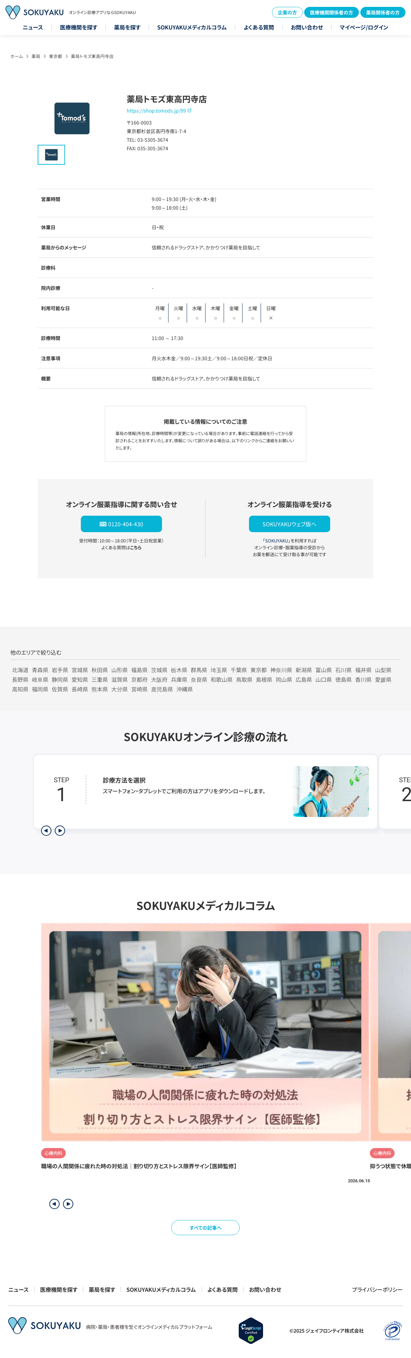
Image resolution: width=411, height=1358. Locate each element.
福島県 (139, 670)
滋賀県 (119, 679)
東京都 (55, 56)
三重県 (99, 679)
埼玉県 (219, 670)
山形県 (119, 670)
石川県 (343, 670)
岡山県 (284, 679)
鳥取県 (244, 679)
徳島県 (343, 679)
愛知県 (80, 679)
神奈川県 (281, 670)
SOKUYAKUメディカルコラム (192, 27)
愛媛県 (383, 679)
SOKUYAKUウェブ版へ (289, 524)
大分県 (119, 689)
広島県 (304, 679)
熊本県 (99, 689)
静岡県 (60, 679)
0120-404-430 (125, 524)
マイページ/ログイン (364, 27)
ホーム (16, 56)
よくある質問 (259, 27)
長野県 (20, 679)
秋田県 (99, 670)
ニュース (33, 27)
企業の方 (287, 12)
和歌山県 (222, 679)
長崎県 (80, 689)
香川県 (363, 679)
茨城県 (159, 670)
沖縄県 (184, 689)
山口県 (323, 679)
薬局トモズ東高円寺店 (92, 56)
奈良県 (199, 679)
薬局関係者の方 (383, 12)
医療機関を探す (78, 27)
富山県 (323, 670)
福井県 (363, 670)
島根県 (264, 679)
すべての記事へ (206, 1227)
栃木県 (179, 670)
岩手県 (60, 670)
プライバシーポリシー (377, 1289)
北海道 (20, 670)
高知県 (20, 689)
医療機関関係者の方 (331, 12)
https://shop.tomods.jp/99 (156, 110)
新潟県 (304, 670)
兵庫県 (179, 679)
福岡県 (40, 689)
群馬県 (199, 670)
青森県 (40, 670)
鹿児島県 (162, 689)
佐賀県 (60, 689)
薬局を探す (127, 27)
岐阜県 (40, 679)
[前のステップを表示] (46, 831)
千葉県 (239, 670)
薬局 (36, 56)
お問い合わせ (307, 27)
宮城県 (80, 670)
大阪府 (159, 679)
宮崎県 (139, 689)
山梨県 (383, 670)
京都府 (139, 679)
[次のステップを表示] (60, 831)
